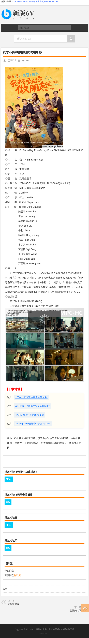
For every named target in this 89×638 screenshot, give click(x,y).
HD (8, 502)
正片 (8, 479)
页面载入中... (45, 329)
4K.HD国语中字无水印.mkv (29, 414)
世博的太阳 (75, 610)
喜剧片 (13, 60)
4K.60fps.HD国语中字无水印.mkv (32, 423)
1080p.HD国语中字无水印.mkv (31, 397)
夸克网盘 (9, 570)
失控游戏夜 (13, 604)
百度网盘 (9, 575)
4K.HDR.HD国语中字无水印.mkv (32, 406)
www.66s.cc (44, 633)
